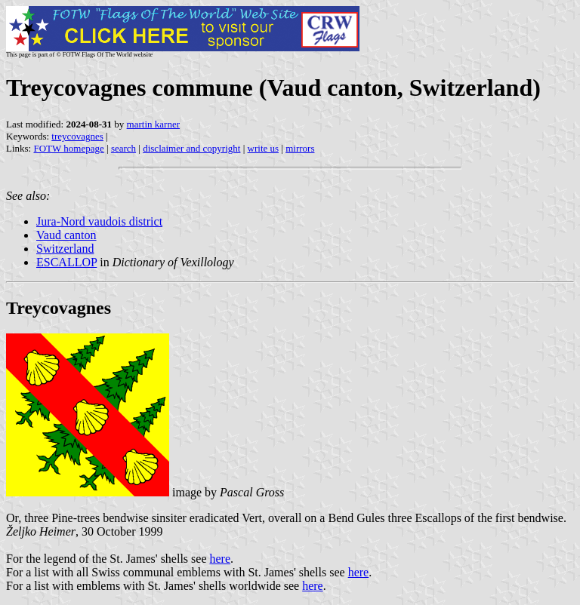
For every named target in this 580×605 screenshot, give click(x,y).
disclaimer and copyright (191, 148)
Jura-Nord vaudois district (99, 221)
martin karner (153, 124)
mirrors (299, 148)
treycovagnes (77, 136)
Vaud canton (66, 235)
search (123, 148)
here (220, 558)
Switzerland (65, 248)
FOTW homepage (68, 148)
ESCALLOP (66, 262)
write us (263, 148)
